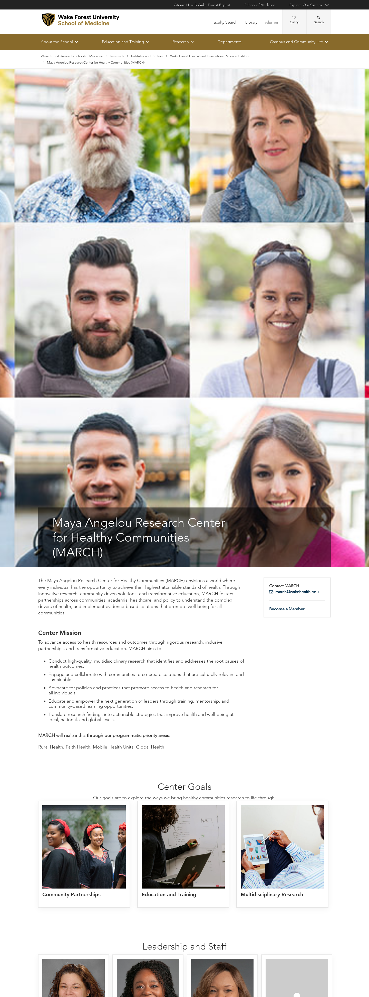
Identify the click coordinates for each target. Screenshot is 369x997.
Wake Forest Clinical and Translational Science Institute (209, 56)
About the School (57, 41)
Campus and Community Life (296, 41)
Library (251, 22)
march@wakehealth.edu (297, 591)
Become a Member (286, 608)
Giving (294, 20)
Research (180, 41)
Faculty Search (224, 22)
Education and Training (123, 41)
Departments (229, 41)
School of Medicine (260, 5)
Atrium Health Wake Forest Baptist (202, 5)
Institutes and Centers (147, 56)
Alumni (271, 22)
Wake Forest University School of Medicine (72, 56)
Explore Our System (305, 5)
